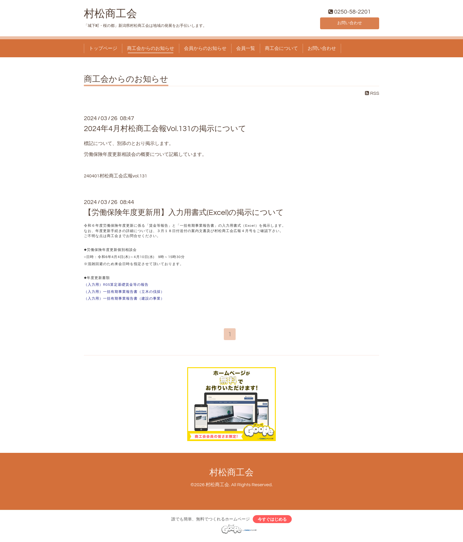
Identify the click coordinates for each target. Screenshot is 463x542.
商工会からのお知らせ (150, 49)
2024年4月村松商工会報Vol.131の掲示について (165, 130)
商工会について (281, 49)
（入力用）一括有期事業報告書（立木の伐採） (124, 293)
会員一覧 (245, 49)
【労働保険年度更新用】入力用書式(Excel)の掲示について (184, 214)
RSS (372, 94)
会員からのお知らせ (205, 49)
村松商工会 (110, 15)
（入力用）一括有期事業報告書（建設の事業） (124, 300)
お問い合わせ (349, 23)
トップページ (103, 49)
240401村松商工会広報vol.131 (115, 177)
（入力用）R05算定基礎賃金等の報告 (116, 286)
